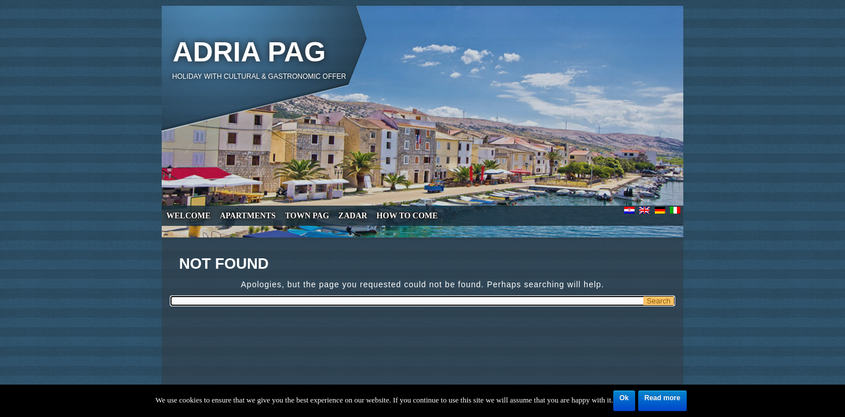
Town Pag (307, 215)
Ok (624, 398)
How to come (407, 215)
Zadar (352, 215)
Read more (662, 398)
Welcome (188, 215)
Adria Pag (249, 51)
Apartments (247, 215)
